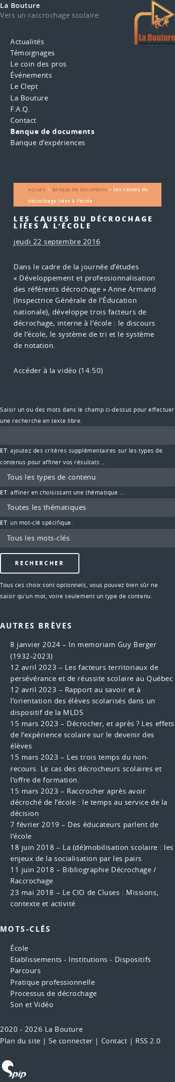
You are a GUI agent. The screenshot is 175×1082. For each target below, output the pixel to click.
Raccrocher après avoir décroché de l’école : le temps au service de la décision (89, 802)
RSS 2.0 (148, 1040)
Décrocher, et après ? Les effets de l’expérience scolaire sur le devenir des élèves (92, 734)
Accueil (37, 189)
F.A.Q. (20, 109)
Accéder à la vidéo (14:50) (58, 370)
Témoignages (32, 52)
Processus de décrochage (53, 993)
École (19, 948)
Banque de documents (52, 131)
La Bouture (20, 5)
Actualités (27, 41)
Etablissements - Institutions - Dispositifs (80, 959)
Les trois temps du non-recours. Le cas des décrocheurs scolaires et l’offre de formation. (85, 768)
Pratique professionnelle (52, 982)
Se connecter (71, 1040)
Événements (31, 75)
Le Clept (24, 86)
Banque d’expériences (47, 142)
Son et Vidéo (32, 1004)
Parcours (25, 970)
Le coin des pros (38, 64)
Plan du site (20, 1040)
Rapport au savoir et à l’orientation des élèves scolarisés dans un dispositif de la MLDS (82, 700)
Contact (23, 120)
